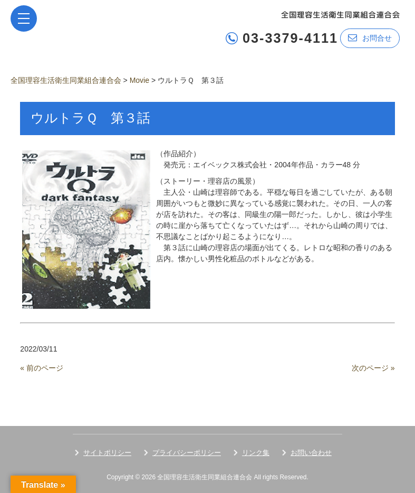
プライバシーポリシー (186, 453)
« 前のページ (41, 368)
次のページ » (373, 368)
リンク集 (255, 453)
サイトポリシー (107, 453)
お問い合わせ (311, 453)
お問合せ (370, 37)
